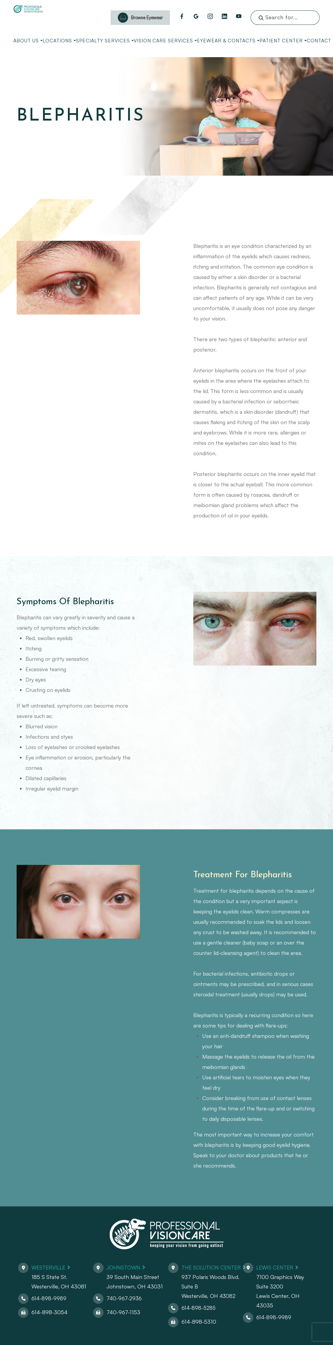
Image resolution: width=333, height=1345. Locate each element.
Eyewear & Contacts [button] (228, 41)
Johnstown (123, 1267)
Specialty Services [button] (105, 41)
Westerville (49, 1267)
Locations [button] (59, 41)
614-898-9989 (49, 1298)
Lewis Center (277, 1267)
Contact (319, 41)
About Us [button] (28, 41)
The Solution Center (211, 1267)
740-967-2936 (123, 1298)
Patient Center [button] (283, 41)
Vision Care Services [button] (165, 41)
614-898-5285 (197, 1307)
